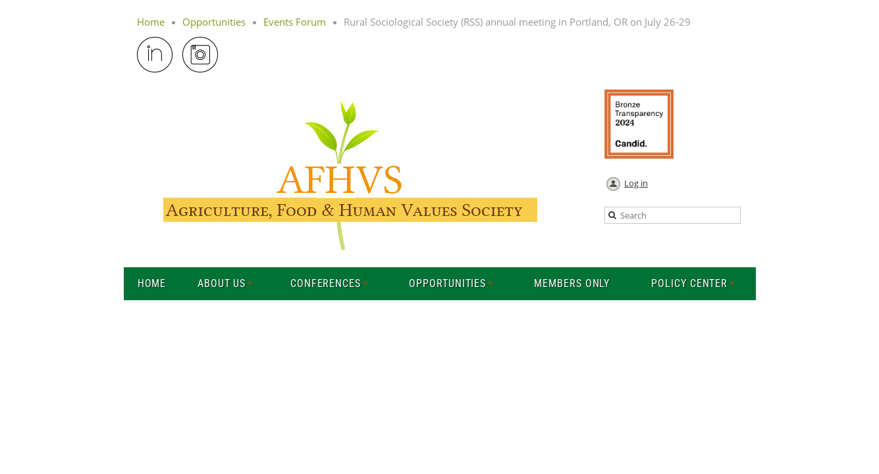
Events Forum (294, 21)
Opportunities (214, 21)
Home (151, 21)
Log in (636, 183)
